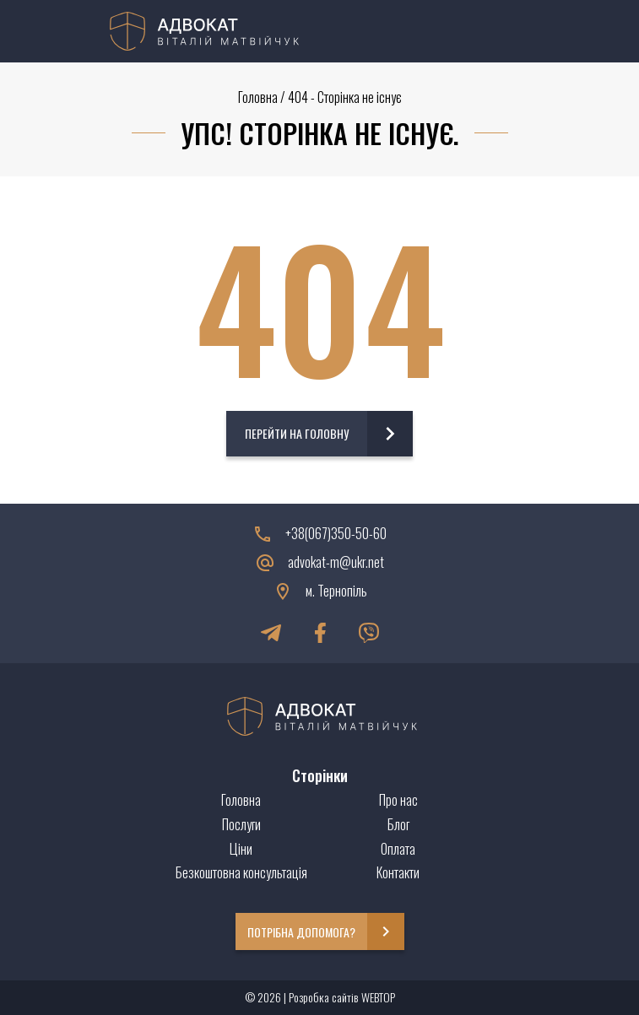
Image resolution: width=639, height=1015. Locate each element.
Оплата (398, 849)
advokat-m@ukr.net (336, 562)
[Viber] (369, 633)
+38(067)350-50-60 (336, 533)
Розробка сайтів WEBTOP (342, 997)
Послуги (241, 824)
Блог (398, 824)
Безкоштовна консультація (241, 872)
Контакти (398, 872)
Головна (258, 97)
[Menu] (520, 31)
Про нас (398, 800)
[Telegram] (271, 633)
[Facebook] (320, 633)
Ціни (241, 849)
